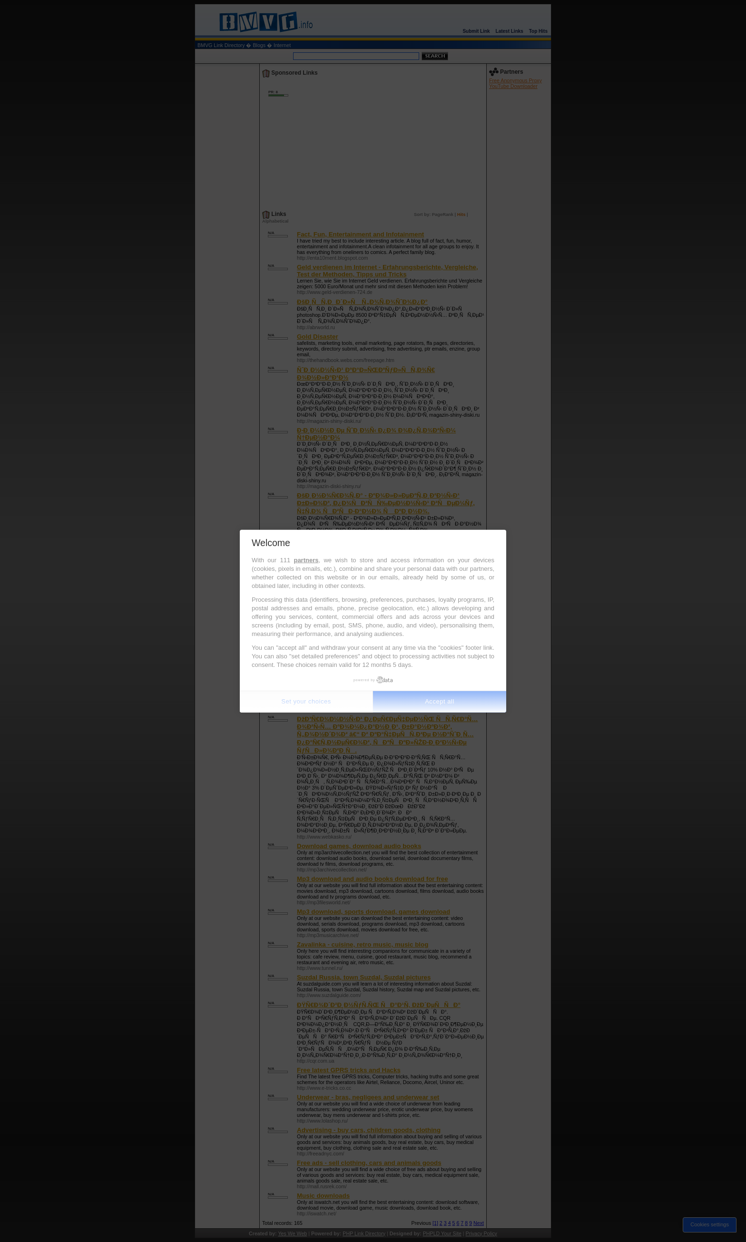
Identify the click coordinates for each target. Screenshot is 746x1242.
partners (306, 560)
